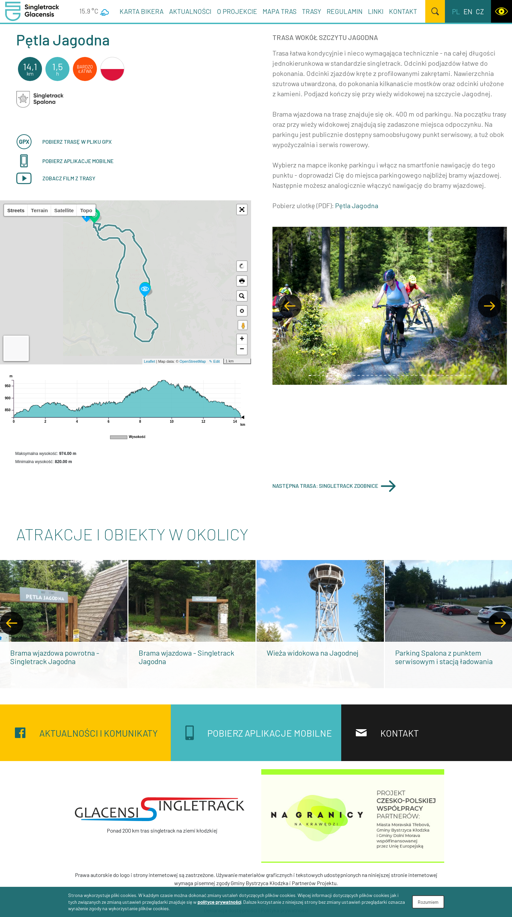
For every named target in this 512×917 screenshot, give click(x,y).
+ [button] (242, 339)
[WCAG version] (501, 11)
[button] (242, 209)
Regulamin (345, 11)
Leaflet (149, 361)
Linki (376, 11)
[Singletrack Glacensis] (159, 809)
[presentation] (11, 623)
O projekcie (237, 11)
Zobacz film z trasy (55, 178)
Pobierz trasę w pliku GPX (64, 141)
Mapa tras (279, 11)
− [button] (242, 349)
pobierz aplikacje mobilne (65, 160)
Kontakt (403, 11)
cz (480, 11)
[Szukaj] (435, 11)
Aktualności (190, 11)
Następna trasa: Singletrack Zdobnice (334, 486)
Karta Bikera (142, 11)
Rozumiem (428, 902)
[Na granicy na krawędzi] (352, 815)
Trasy (311, 11)
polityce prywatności (219, 902)
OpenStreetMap (193, 361)
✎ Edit (214, 361)
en (468, 11)
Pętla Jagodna (356, 205)
